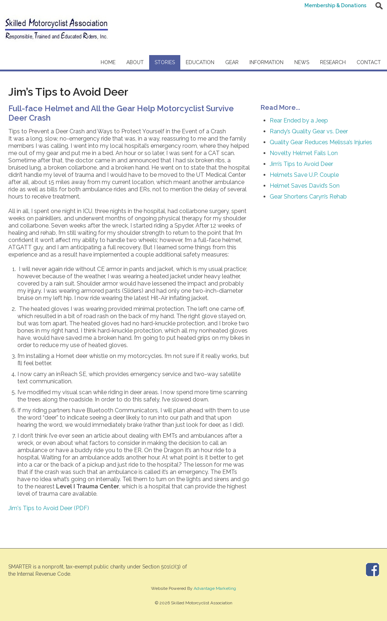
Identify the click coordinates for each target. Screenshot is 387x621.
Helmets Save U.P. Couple (304, 174)
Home (108, 62)
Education (200, 62)
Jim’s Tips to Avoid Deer (301, 164)
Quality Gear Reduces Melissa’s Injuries (321, 142)
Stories (165, 62)
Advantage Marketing (215, 588)
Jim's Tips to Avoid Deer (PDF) (48, 508)
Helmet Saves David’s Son (305, 185)
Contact (369, 62)
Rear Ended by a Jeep (299, 120)
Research (333, 62)
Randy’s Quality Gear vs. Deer (309, 131)
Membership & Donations (335, 5)
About (135, 62)
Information (266, 62)
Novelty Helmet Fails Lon (304, 153)
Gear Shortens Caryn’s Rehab (308, 196)
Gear (232, 62)
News (301, 62)
